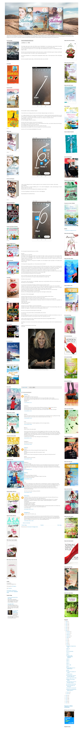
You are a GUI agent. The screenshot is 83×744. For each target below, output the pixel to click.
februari (67, 692)
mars (67, 644)
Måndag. (67, 670)
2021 (66, 628)
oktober (67, 634)
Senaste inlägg (24, 525)
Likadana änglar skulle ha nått (71, 677)
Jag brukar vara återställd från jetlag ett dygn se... (71, 690)
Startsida (42, 525)
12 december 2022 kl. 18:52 (28, 520)
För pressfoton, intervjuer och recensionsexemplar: (12, 591)
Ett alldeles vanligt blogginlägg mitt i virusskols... (69, 656)
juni (67, 640)
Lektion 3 (67, 663)
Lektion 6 (67, 659)
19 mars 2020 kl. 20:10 (28, 492)
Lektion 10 (68, 648)
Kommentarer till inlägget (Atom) (32, 526)
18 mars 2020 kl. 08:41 (28, 438)
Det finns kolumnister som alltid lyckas (70, 686)
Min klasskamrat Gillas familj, (71, 684)
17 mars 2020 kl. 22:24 (28, 418)
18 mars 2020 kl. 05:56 (28, 424)
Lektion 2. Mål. (68, 664)
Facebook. (10, 588)
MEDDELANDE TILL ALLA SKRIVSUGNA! (70, 668)
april (67, 643)
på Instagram (14, 586)
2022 (66, 627)
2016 (66, 699)
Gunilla (25, 394)
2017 (66, 698)
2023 (66, 625)
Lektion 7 (67, 654)
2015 (66, 701)
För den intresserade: (69, 651)
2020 (66, 630)
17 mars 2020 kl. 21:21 (28, 410)
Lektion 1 (67, 666)
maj (67, 641)
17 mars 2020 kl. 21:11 (28, 402)
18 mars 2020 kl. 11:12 (28, 469)
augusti (67, 637)
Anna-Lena (26, 495)
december (68, 631)
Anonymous (26, 512)
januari (67, 693)
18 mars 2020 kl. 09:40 (28, 444)
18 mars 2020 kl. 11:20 (28, 478)
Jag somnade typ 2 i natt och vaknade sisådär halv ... (71, 676)
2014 (66, 702)
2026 (66, 621)
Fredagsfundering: (69, 674)
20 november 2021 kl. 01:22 (28, 509)
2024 (66, 624)
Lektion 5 (67, 660)
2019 (66, 695)
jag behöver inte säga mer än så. (70, 230)
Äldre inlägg (59, 525)
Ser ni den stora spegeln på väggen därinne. (15, 611)
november (68, 633)
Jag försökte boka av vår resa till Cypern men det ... (71, 682)
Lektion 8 (67, 652)
